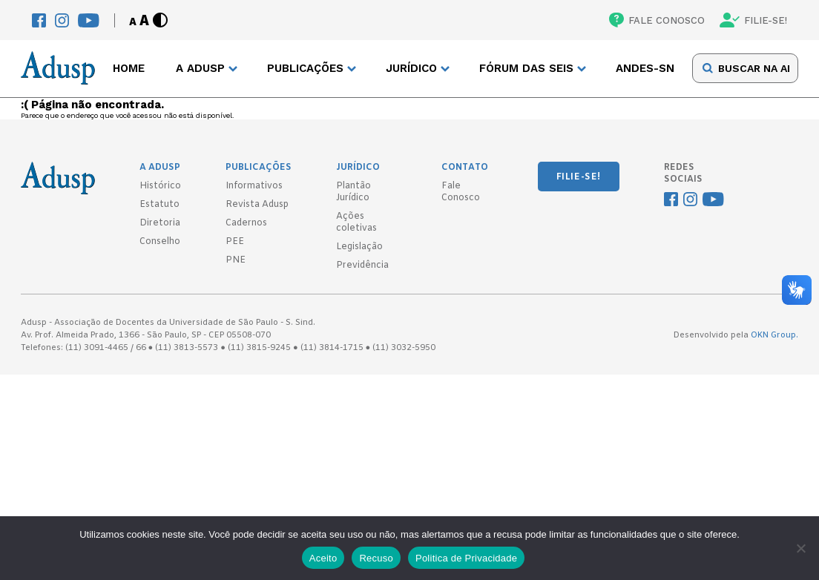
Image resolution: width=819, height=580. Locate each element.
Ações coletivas (356, 222)
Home (129, 68)
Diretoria (159, 223)
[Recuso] (800, 548)
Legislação (359, 247)
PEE (235, 242)
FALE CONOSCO (657, 20)
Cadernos (246, 223)
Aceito (323, 558)
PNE (236, 260)
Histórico (160, 186)
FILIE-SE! (753, 20)
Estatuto (159, 205)
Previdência (362, 265)
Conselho (159, 242)
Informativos (254, 186)
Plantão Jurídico (353, 192)
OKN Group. (774, 335)
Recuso (376, 558)
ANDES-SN (645, 68)
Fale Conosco (460, 192)
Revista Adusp (257, 205)
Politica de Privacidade (466, 558)
